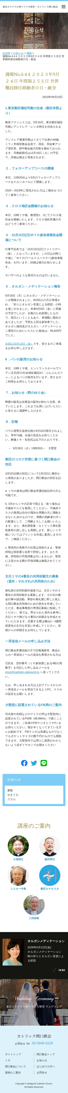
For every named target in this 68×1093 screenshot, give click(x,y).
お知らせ (18, 53)
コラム (11, 799)
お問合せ (42, 1072)
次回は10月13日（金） (19, 343)
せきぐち (13, 794)
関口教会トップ (46, 1054)
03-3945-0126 (42, 1043)
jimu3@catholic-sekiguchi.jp (22, 672)
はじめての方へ (46, 1066)
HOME (6, 53)
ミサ (7, 1060)
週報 (29, 53)
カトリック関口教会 (34, 1036)
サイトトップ (13, 1054)
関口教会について (15, 1066)
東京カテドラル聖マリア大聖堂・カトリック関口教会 (30, 7)
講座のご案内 (13, 1072)
